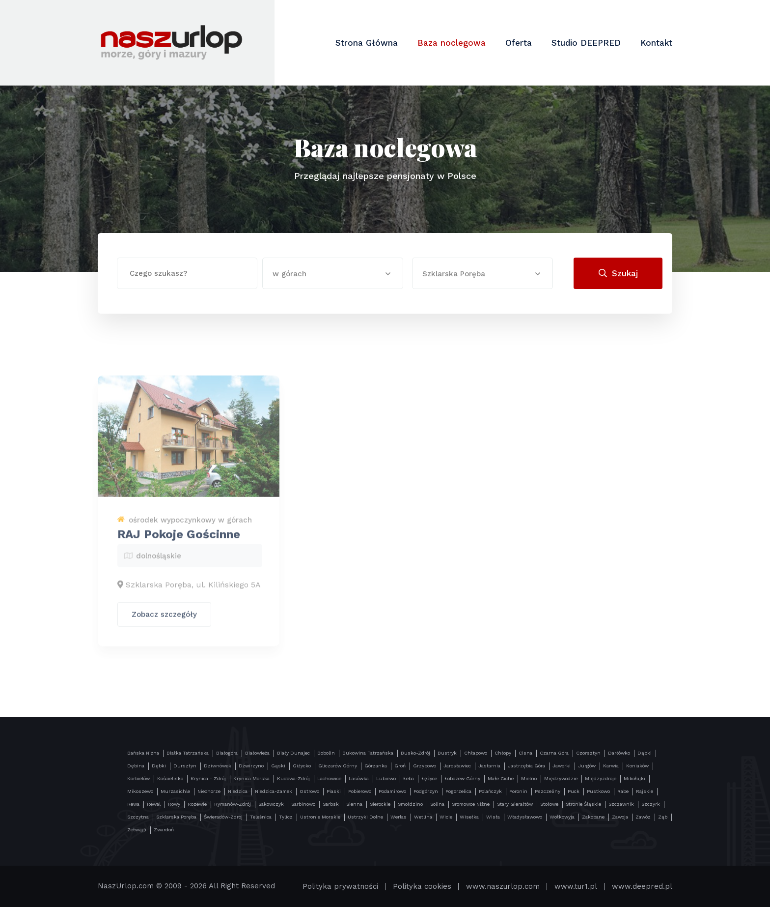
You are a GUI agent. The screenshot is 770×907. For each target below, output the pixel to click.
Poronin (518, 791)
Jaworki (561, 765)
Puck (573, 791)
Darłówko (619, 753)
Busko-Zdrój (415, 753)
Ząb (662, 816)
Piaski (334, 791)
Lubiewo (386, 778)
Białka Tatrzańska (187, 753)
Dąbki (644, 753)
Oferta (518, 43)
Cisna (525, 753)
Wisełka (469, 816)
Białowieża (257, 753)
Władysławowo (524, 816)
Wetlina (423, 816)
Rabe (623, 791)
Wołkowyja (562, 816)
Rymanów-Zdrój (232, 804)
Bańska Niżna (143, 753)
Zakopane (593, 816)
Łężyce (429, 778)
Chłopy (503, 753)
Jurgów (587, 765)
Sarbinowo (303, 804)
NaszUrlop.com (126, 885)
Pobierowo (359, 791)
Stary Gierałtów (515, 804)
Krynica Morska (251, 778)
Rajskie (644, 791)
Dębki (159, 765)
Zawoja (620, 816)
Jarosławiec (457, 765)
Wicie (446, 816)
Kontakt (656, 43)
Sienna (354, 804)
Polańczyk (490, 791)
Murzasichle (175, 791)
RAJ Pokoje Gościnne (178, 540)
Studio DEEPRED (586, 43)
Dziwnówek (217, 765)
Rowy (174, 804)
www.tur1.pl (575, 886)
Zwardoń (164, 829)
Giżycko (302, 765)
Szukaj (618, 273)
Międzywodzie (561, 778)
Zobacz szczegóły (164, 620)
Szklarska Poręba (176, 816)
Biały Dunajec (293, 753)
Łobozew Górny (462, 778)
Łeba (408, 778)
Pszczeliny (547, 791)
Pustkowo (598, 791)
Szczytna (138, 816)
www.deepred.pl (642, 886)
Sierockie (380, 804)
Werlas (398, 816)
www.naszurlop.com (503, 886)
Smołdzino (410, 804)
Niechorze (208, 791)
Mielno (529, 778)
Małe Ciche (501, 778)
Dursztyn (184, 765)
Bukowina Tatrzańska (367, 753)
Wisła (493, 816)
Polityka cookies (422, 886)
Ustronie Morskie (320, 816)
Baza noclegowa (451, 43)
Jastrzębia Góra (526, 765)
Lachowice (329, 778)
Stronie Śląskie (583, 804)
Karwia (611, 765)
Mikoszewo (140, 791)
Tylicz (286, 816)
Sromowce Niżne (471, 804)
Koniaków (637, 765)
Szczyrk (650, 804)
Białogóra (227, 753)
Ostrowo (309, 791)
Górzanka (375, 765)
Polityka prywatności (340, 886)
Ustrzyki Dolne (365, 816)
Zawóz (643, 816)
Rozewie (197, 804)
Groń (400, 765)
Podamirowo (392, 791)
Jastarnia (489, 765)
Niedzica (238, 791)
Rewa (133, 804)
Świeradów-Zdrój (223, 816)
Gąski (278, 765)
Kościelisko (170, 778)
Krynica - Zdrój (208, 778)
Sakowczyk (271, 804)
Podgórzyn (425, 791)
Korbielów (138, 778)
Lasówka (359, 778)
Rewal (154, 804)
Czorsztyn (588, 753)
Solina (437, 804)
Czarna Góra (554, 753)
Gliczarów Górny (337, 765)
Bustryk (447, 753)
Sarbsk (331, 804)
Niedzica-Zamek (273, 791)
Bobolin (326, 753)
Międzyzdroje (600, 778)
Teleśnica (261, 816)
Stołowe (549, 804)
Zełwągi (136, 829)
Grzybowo (424, 765)
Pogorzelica (458, 791)
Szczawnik (621, 804)
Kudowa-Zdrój (293, 778)
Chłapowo (475, 753)
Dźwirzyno (251, 765)
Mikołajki (634, 778)
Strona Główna (366, 43)
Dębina (135, 765)
